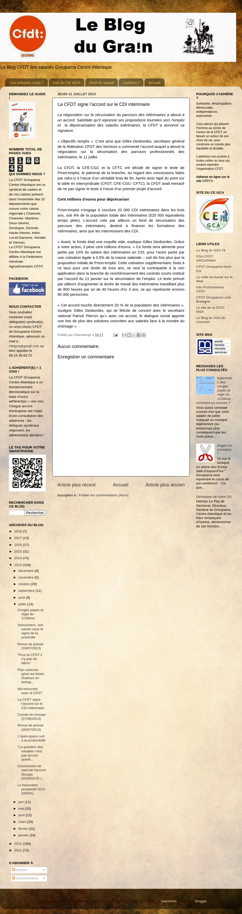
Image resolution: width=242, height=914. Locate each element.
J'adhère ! (131, 82)
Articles (19, 870)
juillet (22, 604)
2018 (18, 531)
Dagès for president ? (224, 450)
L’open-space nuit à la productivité (32, 738)
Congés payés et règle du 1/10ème (30, 614)
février (23, 829)
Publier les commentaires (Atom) (104, 495)
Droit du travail (101, 82)
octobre (24, 584)
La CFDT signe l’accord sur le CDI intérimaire (31, 704)
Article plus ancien (165, 484)
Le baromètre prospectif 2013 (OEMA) (31, 789)
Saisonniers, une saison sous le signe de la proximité (30, 631)
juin (21, 802)
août (22, 597)
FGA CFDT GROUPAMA (206, 258)
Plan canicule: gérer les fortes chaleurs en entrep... (31, 676)
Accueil (154, 82)
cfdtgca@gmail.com (24, 346)
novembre (26, 577)
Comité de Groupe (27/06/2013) (32, 717)
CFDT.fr (207, 181)
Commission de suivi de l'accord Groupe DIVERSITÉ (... (32, 772)
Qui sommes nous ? (27, 82)
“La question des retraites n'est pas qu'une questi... (30, 753)
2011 (18, 850)
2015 (18, 551)
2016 (18, 545)
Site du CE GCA (66, 82)
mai (21, 808)
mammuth (169, 901)
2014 (18, 558)
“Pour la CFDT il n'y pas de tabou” (30, 659)
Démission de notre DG (214, 497)
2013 (18, 565)
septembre (27, 591)
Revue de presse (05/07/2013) (31, 727)
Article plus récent (76, 484)
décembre (26, 571)
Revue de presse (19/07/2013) (31, 646)
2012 (18, 844)
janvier (24, 835)
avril (22, 815)
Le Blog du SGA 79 (210, 250)
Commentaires (25, 878)
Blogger (201, 901)
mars (22, 822)
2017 (18, 538)
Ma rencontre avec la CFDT (30, 691)
